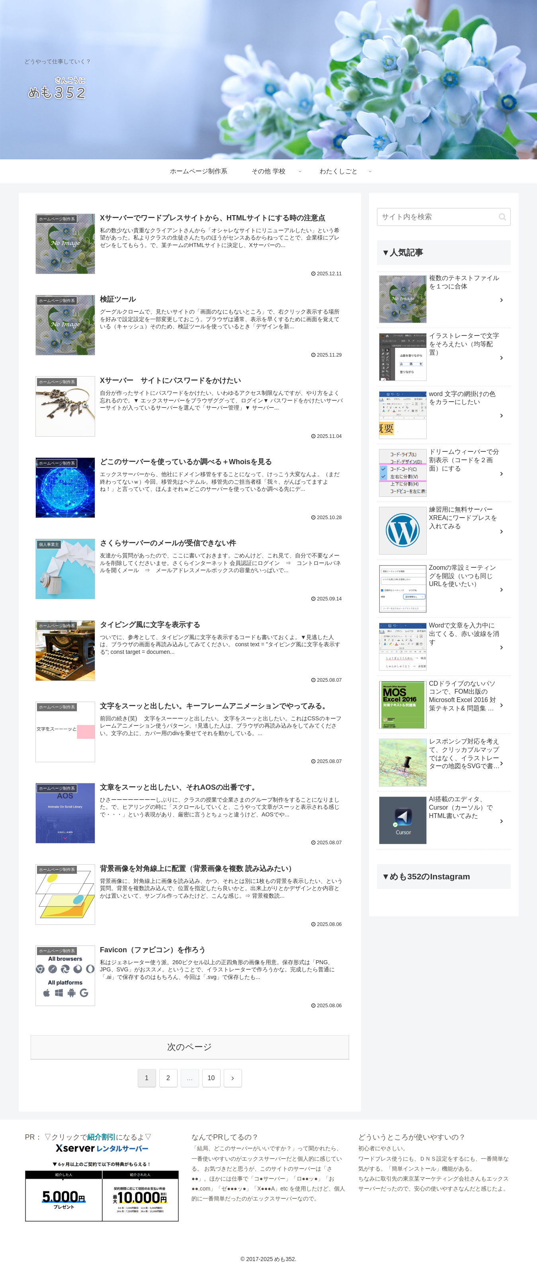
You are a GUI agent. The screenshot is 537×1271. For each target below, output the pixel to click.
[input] (444, 217)
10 (211, 1078)
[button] (503, 217)
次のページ (189, 1047)
